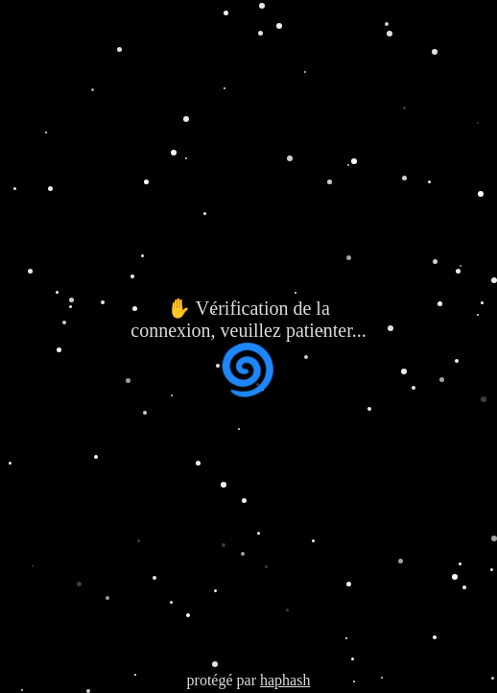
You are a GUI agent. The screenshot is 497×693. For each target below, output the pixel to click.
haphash (285, 680)
